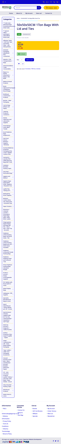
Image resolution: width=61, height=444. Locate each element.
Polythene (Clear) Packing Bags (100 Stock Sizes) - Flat (7, 235)
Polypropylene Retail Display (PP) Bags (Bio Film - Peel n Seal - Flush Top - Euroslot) (7, 226)
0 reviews (27, 69)
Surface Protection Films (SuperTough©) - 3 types (7, 335)
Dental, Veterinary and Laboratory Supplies (7, 120)
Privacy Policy (7, 421)
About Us (19, 13)
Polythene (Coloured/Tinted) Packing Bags (8, 252)
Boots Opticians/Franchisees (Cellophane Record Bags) (8, 88)
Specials (35, 416)
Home (11, 13)
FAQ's (4, 408)
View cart (39, 13)
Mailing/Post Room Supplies (7, 194)
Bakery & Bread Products (7, 82)
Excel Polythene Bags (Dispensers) (7, 133)
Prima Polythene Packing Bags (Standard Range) (7, 267)
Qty (18, 59)
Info (19, 34)
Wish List (50, 413)
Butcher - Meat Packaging (7, 101)
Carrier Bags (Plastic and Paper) (6, 106)
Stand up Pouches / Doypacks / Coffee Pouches (7, 327)
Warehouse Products (6, 390)
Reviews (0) (26, 34)
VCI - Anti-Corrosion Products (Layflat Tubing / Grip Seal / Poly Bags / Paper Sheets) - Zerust (7, 376)
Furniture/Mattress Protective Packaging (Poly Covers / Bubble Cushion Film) (8, 151)
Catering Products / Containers (6, 113)
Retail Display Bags (7, 289)
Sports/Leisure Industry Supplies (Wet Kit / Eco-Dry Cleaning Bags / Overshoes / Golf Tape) (7, 316)
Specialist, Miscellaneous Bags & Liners (7, 299)
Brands (35, 408)
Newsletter (51, 416)
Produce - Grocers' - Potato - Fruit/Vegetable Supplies (7, 276)
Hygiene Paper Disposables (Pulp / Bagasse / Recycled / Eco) (7, 183)
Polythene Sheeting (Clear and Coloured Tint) (7, 259)
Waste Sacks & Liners (7, 395)
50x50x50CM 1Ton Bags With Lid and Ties (30, 18)
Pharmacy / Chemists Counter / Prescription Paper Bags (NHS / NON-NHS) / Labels (6, 214)
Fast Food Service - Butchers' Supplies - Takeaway (6, 141)
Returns (20, 413)
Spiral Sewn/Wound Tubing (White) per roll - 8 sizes (7, 307)
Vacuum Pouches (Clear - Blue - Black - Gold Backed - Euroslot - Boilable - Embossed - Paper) (7, 363)
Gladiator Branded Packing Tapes (7, 166)
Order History (52, 411)
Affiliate (35, 413)
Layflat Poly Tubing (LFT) (6, 189)
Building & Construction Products (6, 95)
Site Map (20, 415)
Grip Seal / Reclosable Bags (7, 172)
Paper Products (7, 206)
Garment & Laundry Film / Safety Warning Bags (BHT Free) (7, 160)
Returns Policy (7, 434)
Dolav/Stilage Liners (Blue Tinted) (6, 127)
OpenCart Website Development (32, 439)
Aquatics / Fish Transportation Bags (7, 61)
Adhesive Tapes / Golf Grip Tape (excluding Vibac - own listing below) (7, 43)
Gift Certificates (37, 411)
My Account (29, 13)
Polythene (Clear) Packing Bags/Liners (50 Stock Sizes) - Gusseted (7, 244)
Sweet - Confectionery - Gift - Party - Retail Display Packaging (7, 344)
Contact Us (48, 13)
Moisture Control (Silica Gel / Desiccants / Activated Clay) (7, 201)
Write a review (36, 69)
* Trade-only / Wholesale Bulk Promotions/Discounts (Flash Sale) (8, 25)
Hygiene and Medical (6, 177)
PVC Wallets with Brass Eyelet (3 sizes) (7, 283)
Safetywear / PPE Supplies (7, 294)
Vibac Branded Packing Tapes (7, 385)
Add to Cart (29, 60)
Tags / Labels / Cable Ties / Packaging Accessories (7, 352)
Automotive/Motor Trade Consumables (8, 67)
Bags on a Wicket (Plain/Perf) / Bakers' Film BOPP (6, 75)
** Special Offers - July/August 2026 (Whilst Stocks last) (6, 34)
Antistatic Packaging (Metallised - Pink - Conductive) (6, 53)
